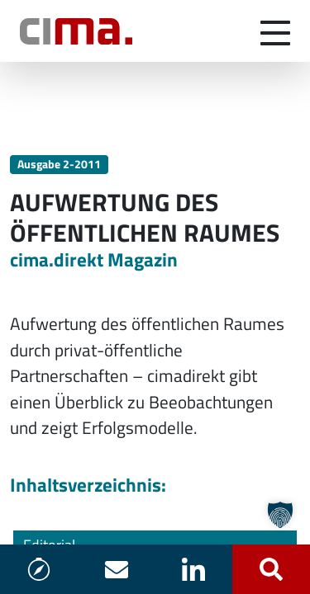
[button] (280, 514)
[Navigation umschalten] (275, 31)
